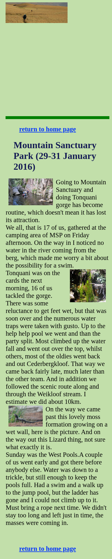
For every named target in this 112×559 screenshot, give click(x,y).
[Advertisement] (89, 20)
